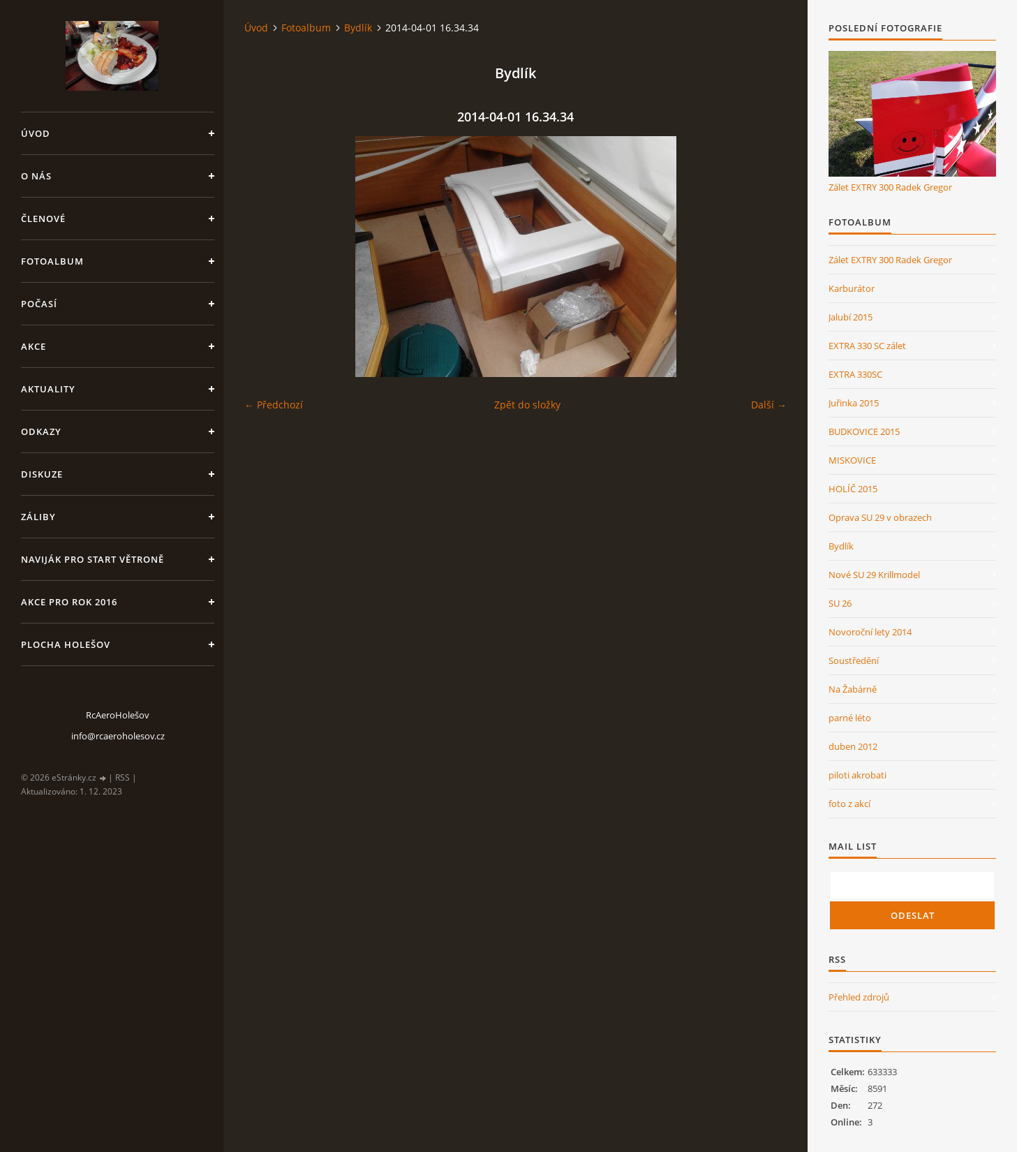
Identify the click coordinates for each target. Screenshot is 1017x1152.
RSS (122, 777)
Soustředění (854, 660)
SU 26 (840, 603)
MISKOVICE (852, 460)
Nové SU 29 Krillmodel (874, 574)
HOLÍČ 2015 (853, 488)
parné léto (850, 717)
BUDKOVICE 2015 (864, 431)
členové (43, 218)
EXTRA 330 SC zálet (867, 345)
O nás (36, 176)
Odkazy (41, 431)
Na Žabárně (853, 689)
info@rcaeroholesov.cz (118, 736)
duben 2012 (853, 746)
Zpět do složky (527, 404)
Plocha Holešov (65, 644)
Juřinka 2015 (854, 403)
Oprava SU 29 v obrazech (880, 517)
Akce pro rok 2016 (69, 602)
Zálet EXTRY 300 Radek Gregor (890, 187)
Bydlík (358, 27)
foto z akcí (849, 803)
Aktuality (48, 389)
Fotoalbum (52, 261)
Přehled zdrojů (859, 997)
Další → (769, 404)
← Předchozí (273, 404)
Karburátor (852, 288)
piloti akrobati (857, 775)
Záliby (38, 516)
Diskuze (42, 474)
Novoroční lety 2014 (870, 632)
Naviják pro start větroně (92, 559)
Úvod (35, 133)
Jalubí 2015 (851, 317)
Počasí (39, 303)
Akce (33, 346)
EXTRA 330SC (855, 374)
